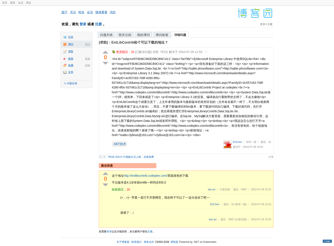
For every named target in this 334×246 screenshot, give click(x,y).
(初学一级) (241, 204)
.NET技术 (119, 144)
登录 (82, 24)
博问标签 (162, 35)
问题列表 (106, 35)
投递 (87, 58)
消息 (113, 12)
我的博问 (143, 35)
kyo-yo (211, 189)
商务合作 (149, 241)
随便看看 (101, 12)
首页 (4, 2)
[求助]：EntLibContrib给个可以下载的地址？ (133, 42)
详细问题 (180, 35)
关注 (73, 12)
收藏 (70, 65)
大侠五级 (225, 189)
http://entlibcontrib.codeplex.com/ (145, 175)
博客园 (174, 241)
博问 (70, 44)
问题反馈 (72, 83)
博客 (70, 51)
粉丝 (81, 12)
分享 (271, 156)
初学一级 (251, 142)
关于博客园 (123, 241)
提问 (87, 44)
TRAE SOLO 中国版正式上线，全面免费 (131, 156)
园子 (65, 12)
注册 (98, 24)
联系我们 (136, 241)
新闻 (12, 2)
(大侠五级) (241, 219)
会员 (20, 2)
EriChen (237, 142)
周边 (28, 2)
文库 (70, 72)
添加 (87, 65)
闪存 (70, 37)
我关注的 (125, 35)
